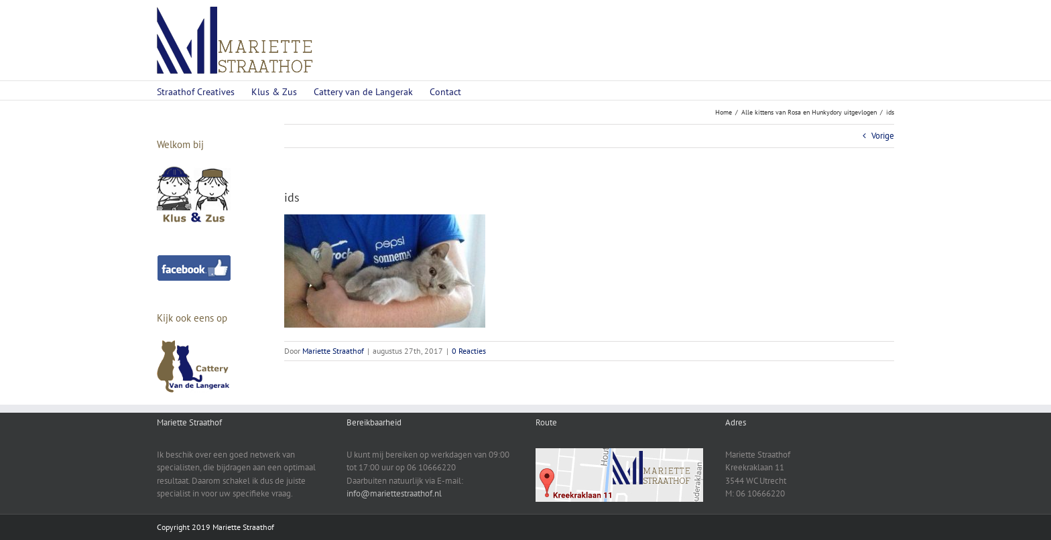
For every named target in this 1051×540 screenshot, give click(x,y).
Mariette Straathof (333, 351)
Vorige (882, 135)
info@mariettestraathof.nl (394, 493)
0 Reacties (469, 351)
